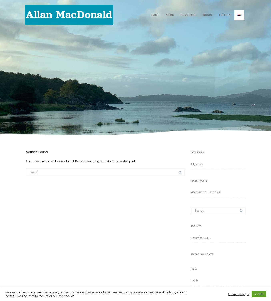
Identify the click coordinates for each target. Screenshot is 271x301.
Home (155, 15)
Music (207, 15)
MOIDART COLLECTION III (206, 192)
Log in (194, 280)
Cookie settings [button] (238, 294)
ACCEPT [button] (259, 294)
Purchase (188, 15)
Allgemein (197, 164)
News (170, 15)
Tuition (225, 15)
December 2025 (200, 237)
